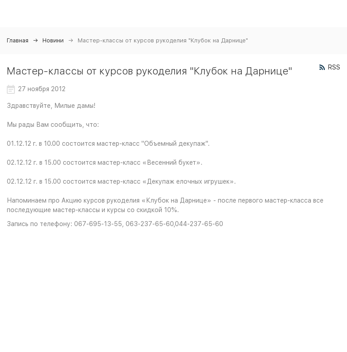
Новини (53, 40)
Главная (17, 40)
